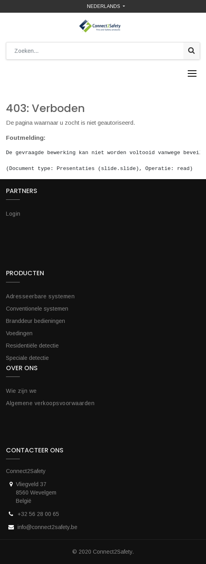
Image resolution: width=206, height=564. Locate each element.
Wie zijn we (21, 391)
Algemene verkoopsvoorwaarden (50, 403)
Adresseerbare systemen (40, 296)
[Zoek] (191, 50)
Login (13, 214)
